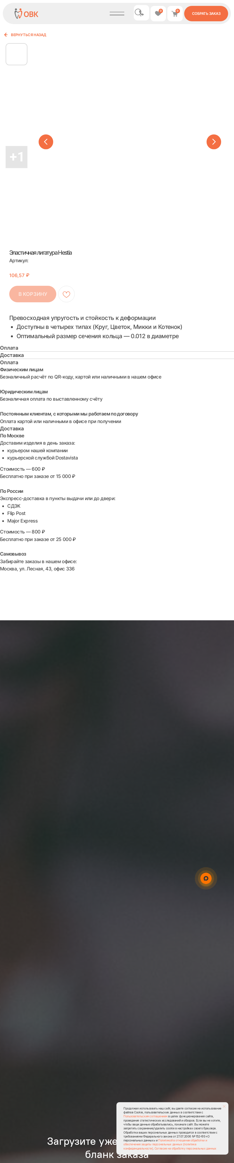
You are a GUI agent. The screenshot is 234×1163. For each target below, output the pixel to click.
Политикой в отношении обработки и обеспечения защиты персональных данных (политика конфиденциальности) (165, 1144)
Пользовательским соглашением (145, 1116)
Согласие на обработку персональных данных (185, 1148)
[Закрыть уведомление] (224, 1106)
